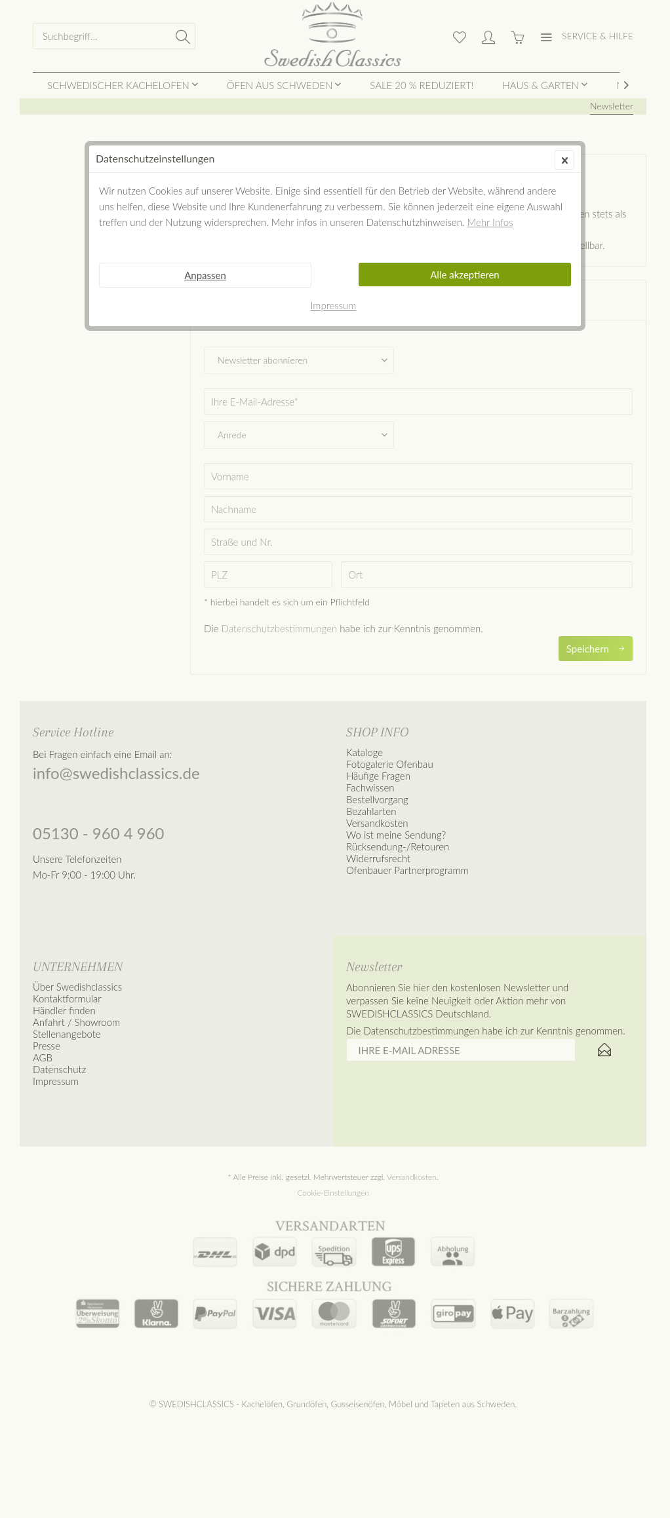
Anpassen (205, 275)
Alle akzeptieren (465, 274)
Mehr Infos (490, 222)
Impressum (334, 305)
